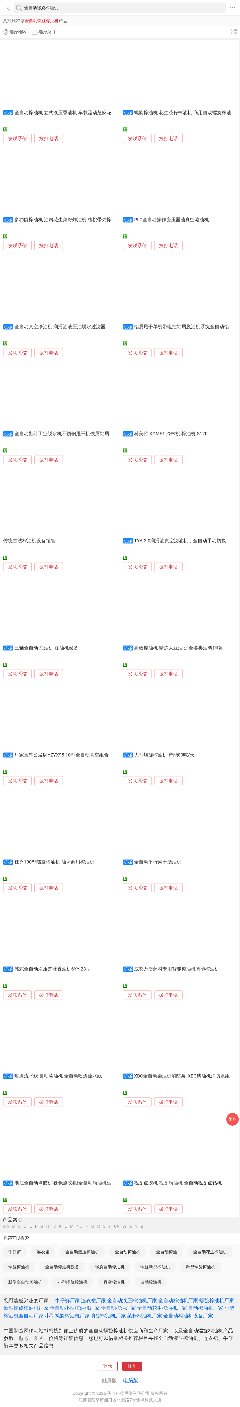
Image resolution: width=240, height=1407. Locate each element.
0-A (6, 1226)
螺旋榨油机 (18, 1266)
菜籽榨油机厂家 (144, 1316)
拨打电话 (48, 138)
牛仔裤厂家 (67, 1300)
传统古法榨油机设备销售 (29, 540)
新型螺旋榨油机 (200, 1266)
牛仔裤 (14, 1251)
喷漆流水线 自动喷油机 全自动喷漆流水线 (58, 1076)
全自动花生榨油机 (210, 1251)
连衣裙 (43, 1251)
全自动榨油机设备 (62, 1266)
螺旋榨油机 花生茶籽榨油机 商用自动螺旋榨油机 (185, 112)
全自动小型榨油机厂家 (75, 1308)
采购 (233, 1119)
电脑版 (130, 1381)
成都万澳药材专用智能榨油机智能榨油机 (176, 969)
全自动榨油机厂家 (178, 1300)
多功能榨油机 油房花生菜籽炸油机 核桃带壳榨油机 (67, 219)
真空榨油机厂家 (108, 1316)
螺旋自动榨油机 (110, 1266)
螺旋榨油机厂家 (216, 1300)
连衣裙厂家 (93, 1300)
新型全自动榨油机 (25, 1282)
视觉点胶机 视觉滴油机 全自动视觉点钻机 (178, 1183)
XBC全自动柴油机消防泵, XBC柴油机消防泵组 (182, 1076)
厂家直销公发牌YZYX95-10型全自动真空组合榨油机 (68, 755)
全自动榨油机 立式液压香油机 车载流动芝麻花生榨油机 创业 (77, 112)
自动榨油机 (150, 1282)
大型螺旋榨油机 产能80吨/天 (164, 755)
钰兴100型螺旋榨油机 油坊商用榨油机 (54, 862)
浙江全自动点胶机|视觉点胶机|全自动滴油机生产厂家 (70, 1183)
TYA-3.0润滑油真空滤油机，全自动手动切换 (180, 540)
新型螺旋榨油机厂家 (26, 1308)
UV (116, 1226)
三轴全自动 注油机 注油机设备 (46, 648)
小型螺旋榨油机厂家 (67, 1316)
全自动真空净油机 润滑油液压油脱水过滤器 (60, 326)
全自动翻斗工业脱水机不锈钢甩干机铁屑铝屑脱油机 (68, 433)
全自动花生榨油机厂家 (162, 1308)
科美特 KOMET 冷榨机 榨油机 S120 (170, 433)
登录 (107, 1366)
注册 (132, 1366)
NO (79, 1226)
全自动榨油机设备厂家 (188, 1316)
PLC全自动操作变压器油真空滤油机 (171, 219)
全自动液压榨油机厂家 (132, 1300)
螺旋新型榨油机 (155, 1266)
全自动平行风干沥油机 (157, 862)
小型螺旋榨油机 (72, 1282)
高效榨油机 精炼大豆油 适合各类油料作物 (178, 648)
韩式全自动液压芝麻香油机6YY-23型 (52, 969)
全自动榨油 (166, 1251)
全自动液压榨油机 (82, 1251)
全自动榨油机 (127, 1251)
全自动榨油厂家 (118, 1308)
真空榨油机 (114, 1282)
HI (48, 1226)
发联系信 (17, 138)
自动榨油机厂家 (205, 1308)
